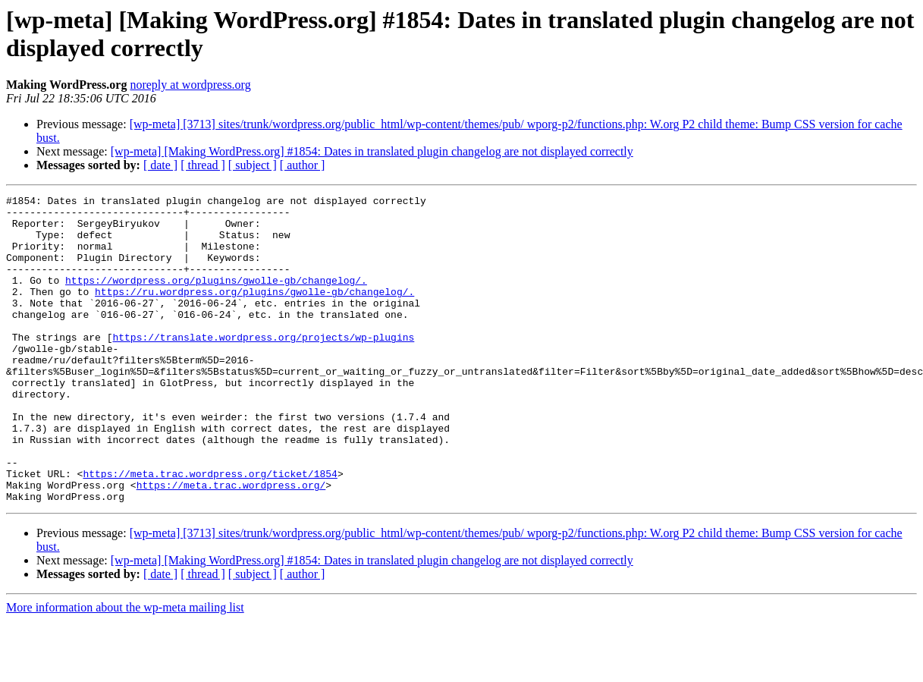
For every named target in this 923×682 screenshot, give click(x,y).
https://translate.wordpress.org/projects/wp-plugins (263, 366)
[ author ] (302, 165)
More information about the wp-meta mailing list (125, 668)
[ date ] (160, 165)
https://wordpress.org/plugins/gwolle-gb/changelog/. (216, 298)
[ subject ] (252, 165)
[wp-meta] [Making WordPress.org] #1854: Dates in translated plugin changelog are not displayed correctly (372, 151)
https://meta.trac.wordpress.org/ (231, 544)
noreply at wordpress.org (190, 84)
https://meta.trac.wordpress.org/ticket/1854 (210, 530)
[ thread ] (203, 165)
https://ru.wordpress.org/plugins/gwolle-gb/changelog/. (254, 312)
